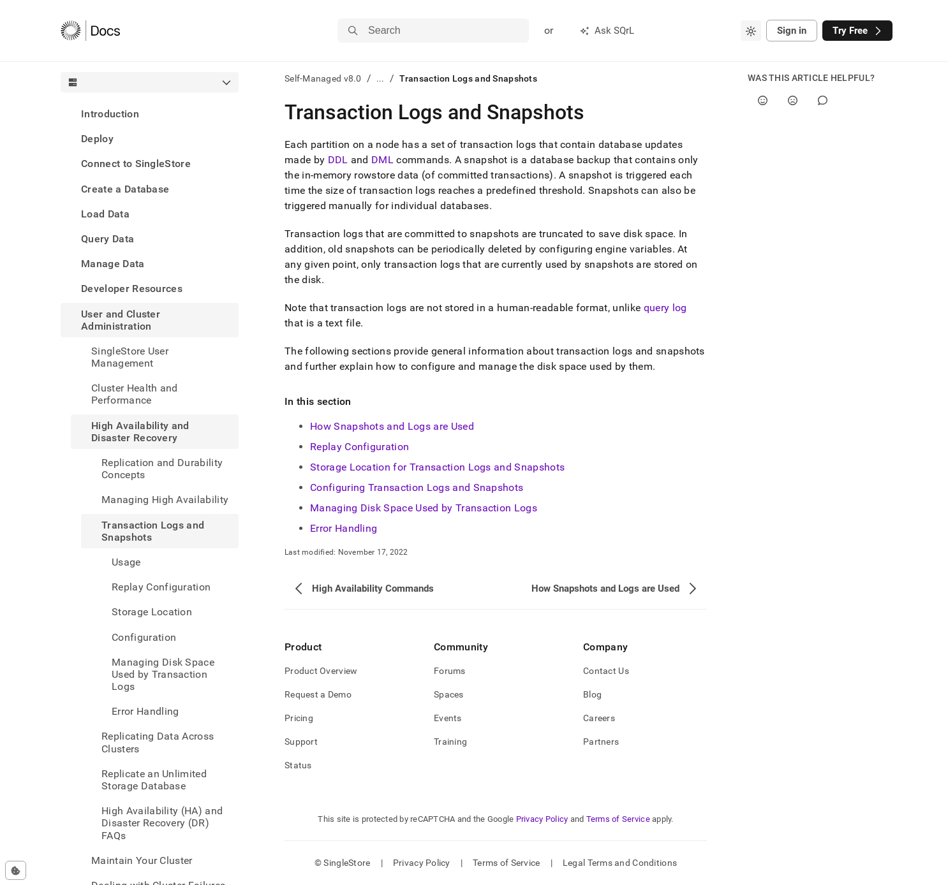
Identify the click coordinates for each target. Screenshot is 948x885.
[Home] (90, 30)
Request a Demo (318, 694)
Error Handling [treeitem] (145, 711)
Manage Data (113, 264)
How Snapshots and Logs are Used (392, 426)
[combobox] (751, 30)
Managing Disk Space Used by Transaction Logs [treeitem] (163, 674)
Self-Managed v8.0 (323, 78)
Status (298, 765)
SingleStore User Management (129, 357)
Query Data (107, 239)
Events (448, 718)
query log (665, 308)
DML (382, 160)
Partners (601, 741)
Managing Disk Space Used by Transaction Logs (423, 508)
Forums (450, 671)
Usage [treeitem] (126, 562)
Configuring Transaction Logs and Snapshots (416, 487)
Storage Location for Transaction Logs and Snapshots (437, 467)
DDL (338, 160)
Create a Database (125, 189)
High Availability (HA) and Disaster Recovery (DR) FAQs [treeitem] (162, 823)
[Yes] (763, 100)
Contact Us (606, 671)
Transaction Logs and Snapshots (152, 531)
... (380, 78)
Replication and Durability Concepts (162, 469)
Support (301, 741)
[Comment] (823, 100)
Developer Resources (131, 288)
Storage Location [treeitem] (152, 612)
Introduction (110, 114)
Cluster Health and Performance (134, 394)
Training (450, 741)
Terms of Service (618, 819)
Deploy (97, 139)
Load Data (105, 214)
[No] (793, 100)
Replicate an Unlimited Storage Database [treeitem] (154, 780)
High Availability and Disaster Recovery (140, 432)
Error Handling (343, 528)
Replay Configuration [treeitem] (161, 587)
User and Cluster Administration (120, 320)
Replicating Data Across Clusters (157, 742)
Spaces (449, 694)
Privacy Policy (542, 819)
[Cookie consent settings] (15, 870)
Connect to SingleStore (136, 163)
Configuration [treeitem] (144, 637)
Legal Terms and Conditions (620, 863)
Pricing (299, 718)
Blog (592, 694)
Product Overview (321, 671)
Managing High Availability (164, 500)
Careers (599, 718)
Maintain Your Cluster (142, 860)
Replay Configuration (359, 447)
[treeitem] (150, 114)
